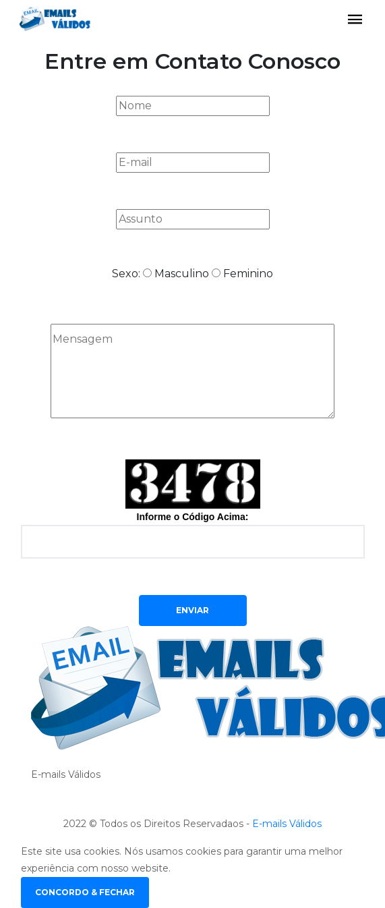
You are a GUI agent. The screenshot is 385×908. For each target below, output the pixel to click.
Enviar (192, 610)
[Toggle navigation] (355, 19)
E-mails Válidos (287, 824)
